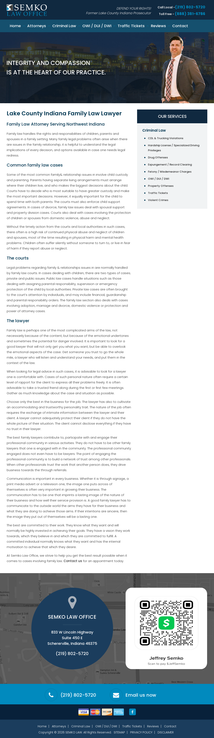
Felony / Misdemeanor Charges (169, 172)
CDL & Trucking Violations (165, 138)
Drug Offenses (158, 157)
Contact (180, 25)
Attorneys (36, 25)
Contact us (73, 561)
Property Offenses (160, 186)
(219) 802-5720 (190, 7)
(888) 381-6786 (190, 13)
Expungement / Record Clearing (170, 165)
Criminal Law (64, 25)
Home (15, 25)
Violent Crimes (158, 200)
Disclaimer (166, 732)
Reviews (158, 25)
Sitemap (119, 732)
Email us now (140, 695)
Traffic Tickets (131, 25)
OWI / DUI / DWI (96, 25)
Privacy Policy (141, 732)
